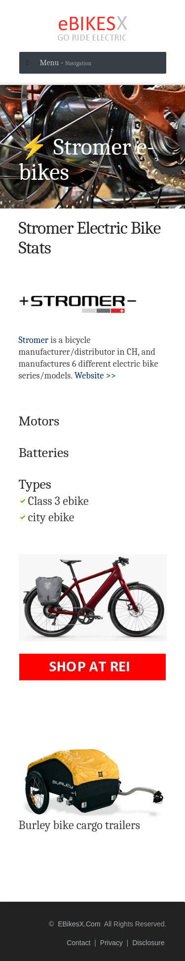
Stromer (34, 340)
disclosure (148, 943)
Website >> (95, 376)
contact (78, 943)
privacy (111, 943)
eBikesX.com (79, 924)
